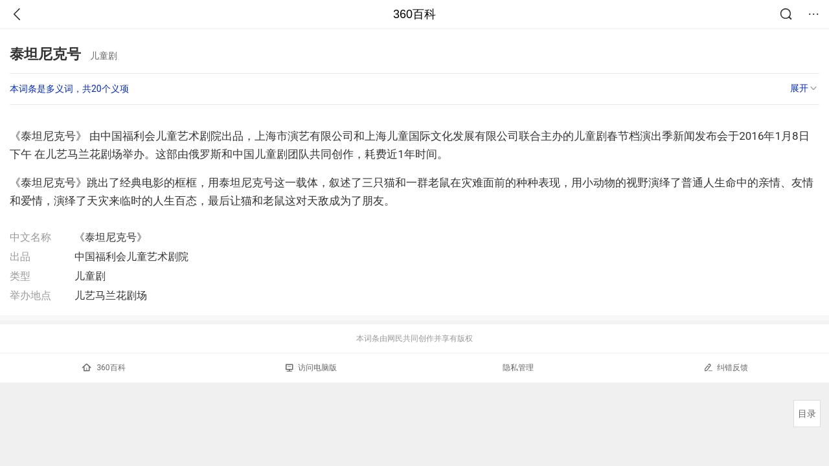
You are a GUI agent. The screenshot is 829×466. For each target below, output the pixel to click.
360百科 (414, 14)
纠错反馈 (725, 367)
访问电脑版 (311, 367)
